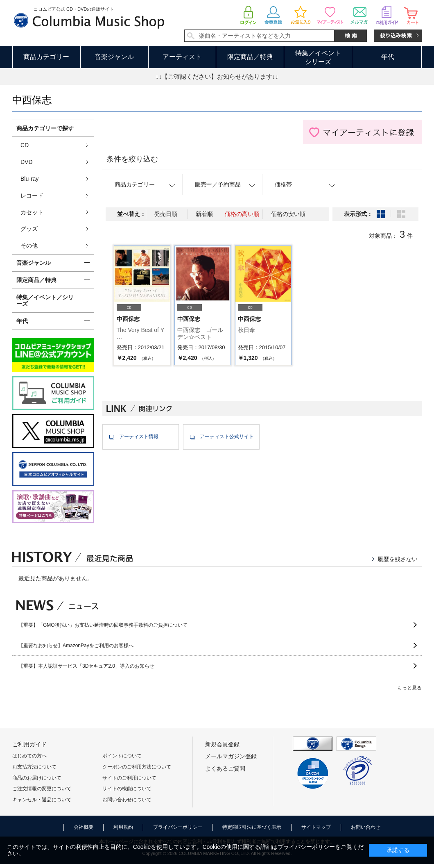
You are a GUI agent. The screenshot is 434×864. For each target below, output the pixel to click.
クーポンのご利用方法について (136, 767)
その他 (29, 245)
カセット (31, 212)
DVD (26, 162)
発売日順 (165, 214)
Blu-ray (29, 178)
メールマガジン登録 (231, 756)
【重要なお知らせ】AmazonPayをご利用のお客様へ (75, 645)
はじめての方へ (29, 756)
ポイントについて (122, 756)
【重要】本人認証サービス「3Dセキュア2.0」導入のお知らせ (86, 666)
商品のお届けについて (36, 778)
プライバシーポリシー (177, 827)
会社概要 (83, 827)
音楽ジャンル (114, 56)
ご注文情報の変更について (41, 788)
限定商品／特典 (250, 56)
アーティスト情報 (138, 436)
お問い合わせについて (126, 800)
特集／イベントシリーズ (318, 57)
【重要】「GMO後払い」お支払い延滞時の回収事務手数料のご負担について (103, 625)
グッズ (29, 228)
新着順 (204, 214)
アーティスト (182, 56)
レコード (31, 195)
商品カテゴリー (46, 56)
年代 (387, 56)
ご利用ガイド (29, 744)
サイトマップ (316, 827)
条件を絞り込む (132, 159)
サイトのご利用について (129, 778)
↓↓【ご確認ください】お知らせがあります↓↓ (217, 76)
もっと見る (409, 688)
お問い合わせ (365, 827)
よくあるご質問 (225, 768)
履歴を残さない (397, 559)
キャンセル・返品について (41, 800)
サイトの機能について (126, 788)
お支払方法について (34, 767)
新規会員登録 (222, 744)
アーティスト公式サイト (227, 436)
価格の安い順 (288, 214)
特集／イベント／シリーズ (45, 300)
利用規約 (123, 827)
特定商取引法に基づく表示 (251, 827)
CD (24, 145)
